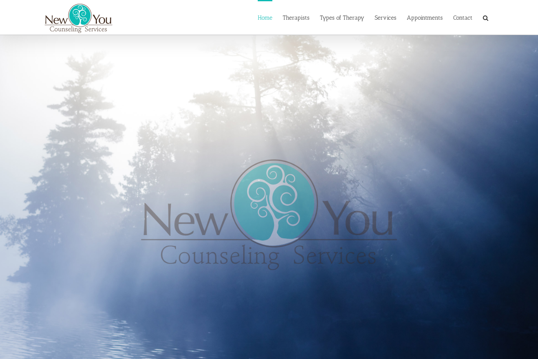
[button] (485, 17)
